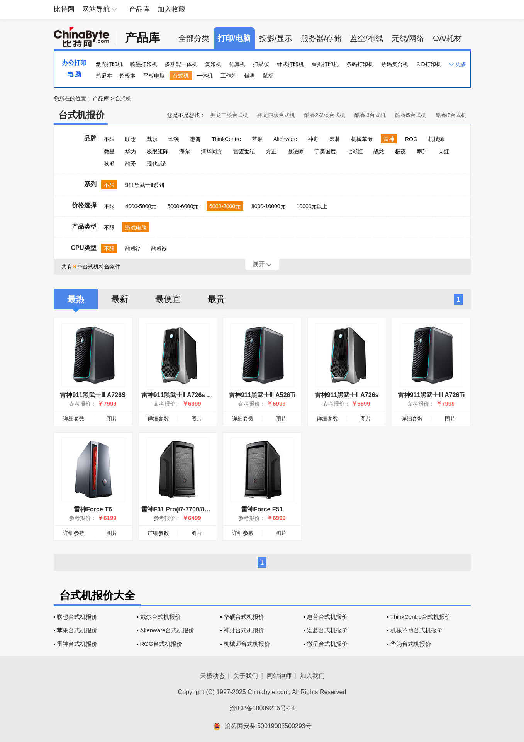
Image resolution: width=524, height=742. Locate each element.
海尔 (184, 151)
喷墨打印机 (143, 64)
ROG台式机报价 (161, 643)
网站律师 (279, 675)
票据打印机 (325, 64)
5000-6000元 (182, 206)
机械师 (436, 139)
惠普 (195, 139)
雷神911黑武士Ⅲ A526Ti (262, 395)
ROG (411, 139)
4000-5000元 (140, 206)
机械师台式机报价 (247, 643)
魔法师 (295, 151)
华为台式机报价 (410, 643)
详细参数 (74, 419)
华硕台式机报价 (244, 616)
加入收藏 (171, 9)
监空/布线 (366, 38)
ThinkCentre (226, 139)
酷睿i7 (132, 249)
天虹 (443, 151)
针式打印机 (290, 64)
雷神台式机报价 (77, 643)
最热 (75, 299)
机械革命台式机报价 (416, 630)
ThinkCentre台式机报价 (420, 616)
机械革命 (362, 139)
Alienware (285, 139)
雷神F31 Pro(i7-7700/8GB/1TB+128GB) (197, 509)
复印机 (213, 64)
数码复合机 (394, 64)
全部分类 (193, 38)
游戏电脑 (136, 227)
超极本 (127, 76)
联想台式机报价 (77, 616)
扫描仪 (261, 64)
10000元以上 (312, 206)
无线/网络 (408, 38)
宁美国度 (325, 151)
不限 (109, 139)
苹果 (257, 139)
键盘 (249, 76)
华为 (130, 151)
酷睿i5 (158, 249)
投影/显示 (275, 38)
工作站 (228, 76)
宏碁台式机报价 (327, 630)
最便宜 (168, 299)
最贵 (216, 299)
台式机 (181, 76)
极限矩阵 (157, 151)
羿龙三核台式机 (229, 115)
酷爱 (130, 164)
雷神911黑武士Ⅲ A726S (92, 395)
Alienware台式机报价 (167, 630)
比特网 (64, 9)
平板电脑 (154, 76)
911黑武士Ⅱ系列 (144, 185)
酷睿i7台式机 (451, 115)
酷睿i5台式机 (410, 115)
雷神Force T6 (93, 509)
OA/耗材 (447, 38)
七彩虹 (355, 151)
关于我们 (245, 675)
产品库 (139, 9)
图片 (112, 419)
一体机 (205, 76)
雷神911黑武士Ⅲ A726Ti (431, 395)
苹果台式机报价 (77, 630)
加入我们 (312, 675)
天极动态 (212, 675)
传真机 (237, 64)
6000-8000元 (225, 206)
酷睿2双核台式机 (324, 115)
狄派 (109, 164)
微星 (109, 151)
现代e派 (156, 164)
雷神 (388, 139)
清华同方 (211, 151)
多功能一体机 (181, 64)
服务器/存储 (321, 38)
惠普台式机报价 (327, 616)
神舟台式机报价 (244, 630)
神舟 (313, 139)
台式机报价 (81, 115)
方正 (271, 151)
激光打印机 (109, 64)
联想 (130, 139)
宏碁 (334, 139)
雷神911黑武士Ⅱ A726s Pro (179, 395)
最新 (119, 299)
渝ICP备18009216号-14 (262, 708)
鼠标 (268, 76)
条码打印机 (359, 64)
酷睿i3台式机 (370, 115)
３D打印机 (428, 64)
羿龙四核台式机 (276, 115)
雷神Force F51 (262, 509)
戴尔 (152, 139)
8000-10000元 (268, 206)
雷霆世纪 (244, 151)
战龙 (378, 151)
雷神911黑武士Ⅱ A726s (347, 395)
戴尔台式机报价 (160, 616)
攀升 (422, 151)
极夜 (400, 151)
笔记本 (104, 76)
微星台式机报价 (327, 643)
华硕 (173, 139)
